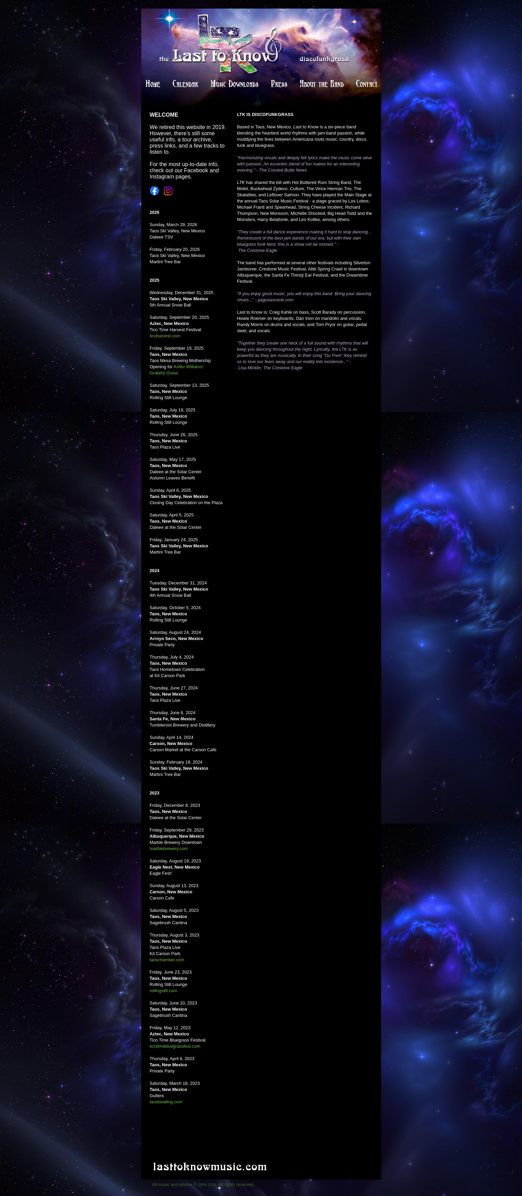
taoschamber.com (167, 959)
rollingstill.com (163, 990)
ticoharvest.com (165, 335)
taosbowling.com (166, 1101)
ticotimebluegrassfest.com (175, 1046)
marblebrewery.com (169, 848)
